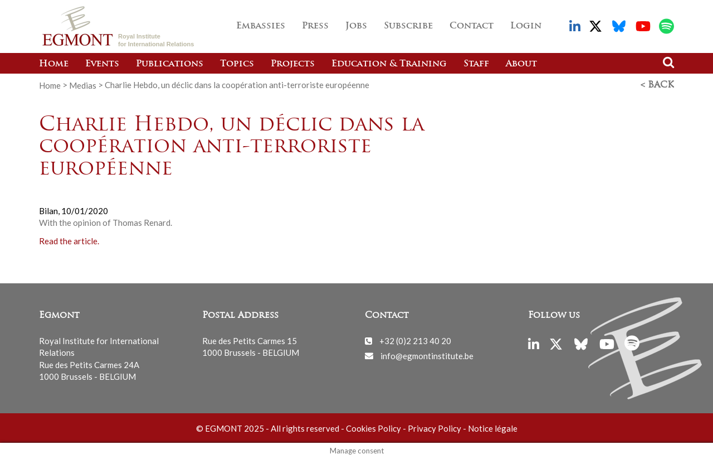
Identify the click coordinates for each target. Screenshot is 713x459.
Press (315, 26)
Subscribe (408, 26)
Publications (169, 64)
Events (102, 64)
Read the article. (69, 240)
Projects (293, 64)
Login (525, 26)
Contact (472, 26)
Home (54, 64)
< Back (657, 85)
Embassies (260, 26)
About (521, 64)
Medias (82, 85)
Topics (237, 64)
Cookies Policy (373, 428)
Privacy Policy (434, 428)
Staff (476, 64)
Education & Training (389, 64)
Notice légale (492, 428)
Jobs (356, 26)
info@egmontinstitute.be (426, 355)
